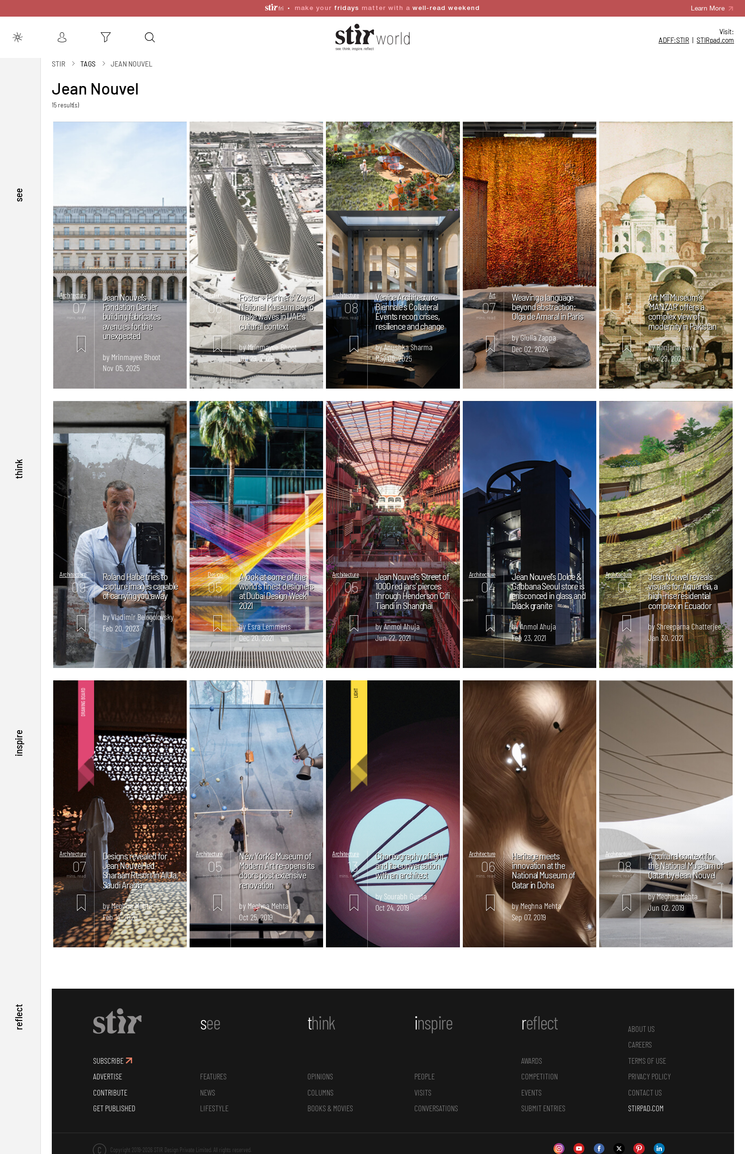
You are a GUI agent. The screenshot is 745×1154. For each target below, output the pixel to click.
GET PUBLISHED (114, 1108)
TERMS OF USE (647, 1060)
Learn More (708, 8)
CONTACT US (645, 1092)
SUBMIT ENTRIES (543, 1108)
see (18, 194)
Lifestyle (214, 1108)
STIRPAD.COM (646, 1108)
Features (213, 1076)
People (424, 1076)
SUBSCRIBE (108, 1060)
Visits (422, 1092)
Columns (320, 1092)
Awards (531, 1060)
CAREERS (640, 1044)
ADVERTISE (107, 1076)
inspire (18, 743)
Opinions (320, 1076)
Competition (539, 1076)
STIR (715, 40)
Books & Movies (330, 1108)
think (18, 469)
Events (531, 1092)
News (207, 1092)
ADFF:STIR (674, 40)
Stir (58, 62)
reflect (18, 1017)
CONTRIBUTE (110, 1092)
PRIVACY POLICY (649, 1076)
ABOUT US (641, 1028)
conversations (436, 1108)
